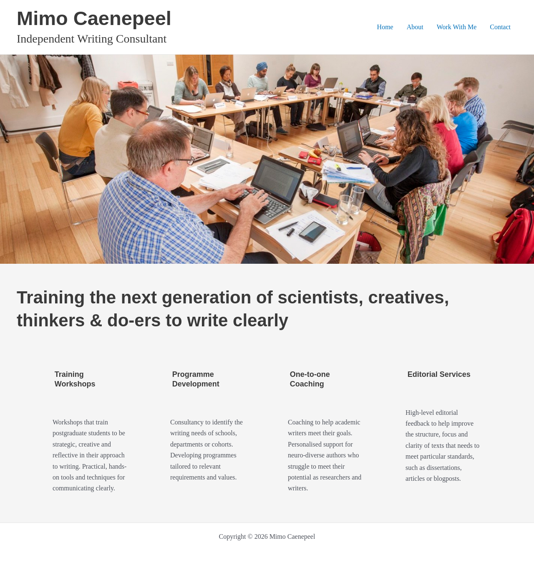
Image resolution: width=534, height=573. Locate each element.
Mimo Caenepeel (94, 18)
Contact (500, 26)
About (415, 26)
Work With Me (457, 26)
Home (385, 26)
